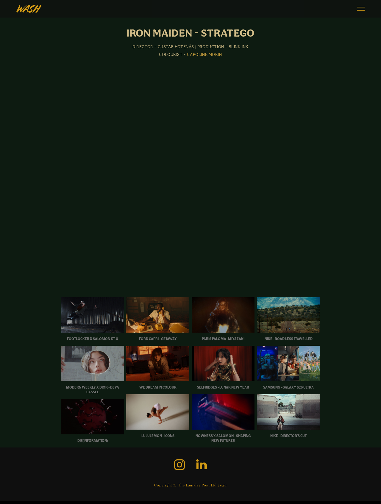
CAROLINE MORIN (204, 54)
